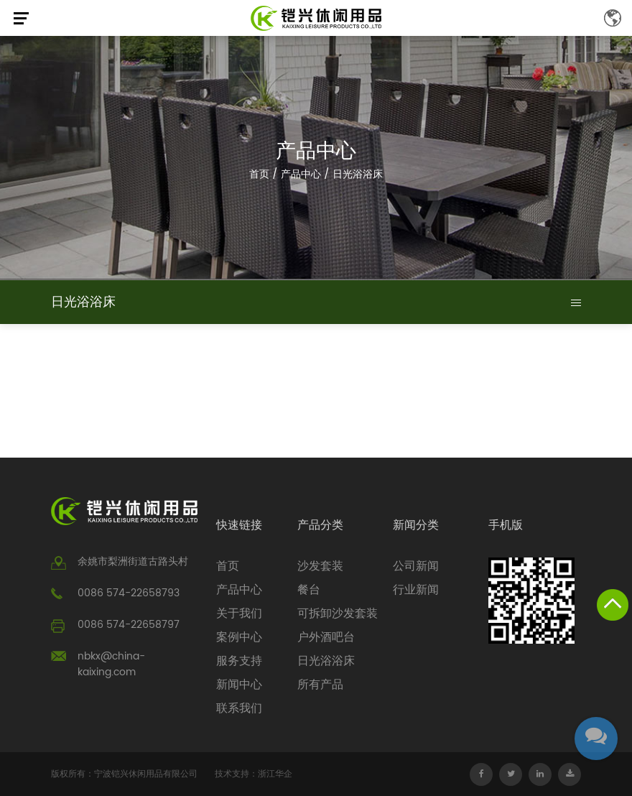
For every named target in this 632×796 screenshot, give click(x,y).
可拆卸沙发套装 (337, 613)
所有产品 (320, 684)
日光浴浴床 (326, 661)
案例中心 (239, 637)
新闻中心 (239, 684)
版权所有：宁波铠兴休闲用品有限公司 (124, 774)
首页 (259, 174)
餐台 (308, 589)
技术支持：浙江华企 (253, 774)
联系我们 (239, 708)
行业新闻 (416, 589)
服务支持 (239, 661)
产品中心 (301, 174)
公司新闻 (416, 566)
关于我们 (239, 613)
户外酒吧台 (326, 637)
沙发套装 (320, 566)
